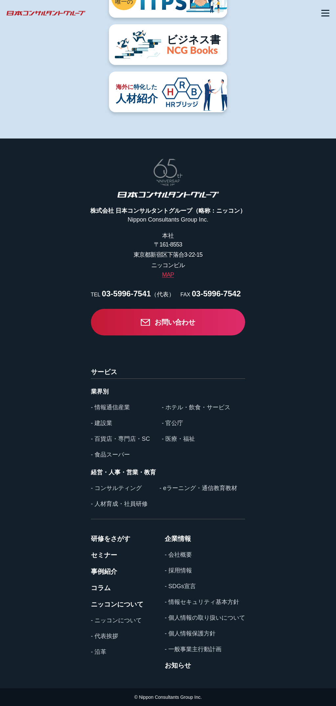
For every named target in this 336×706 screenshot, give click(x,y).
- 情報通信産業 (110, 407)
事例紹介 (104, 571)
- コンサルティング (116, 488)
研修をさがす (110, 538)
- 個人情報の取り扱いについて (205, 617)
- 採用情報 (178, 570)
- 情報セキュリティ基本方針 (202, 602)
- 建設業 (101, 423)
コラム (101, 588)
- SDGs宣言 (180, 586)
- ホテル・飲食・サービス (196, 407)
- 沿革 (98, 652)
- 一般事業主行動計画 (193, 649)
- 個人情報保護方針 (190, 633)
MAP (168, 274)
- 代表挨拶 (104, 636)
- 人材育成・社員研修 (119, 504)
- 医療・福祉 (178, 439)
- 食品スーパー (110, 454)
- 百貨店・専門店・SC (120, 439)
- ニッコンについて (116, 620)
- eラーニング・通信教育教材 (198, 488)
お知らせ (178, 665)
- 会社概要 (178, 554)
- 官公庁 (172, 423)
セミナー (104, 555)
